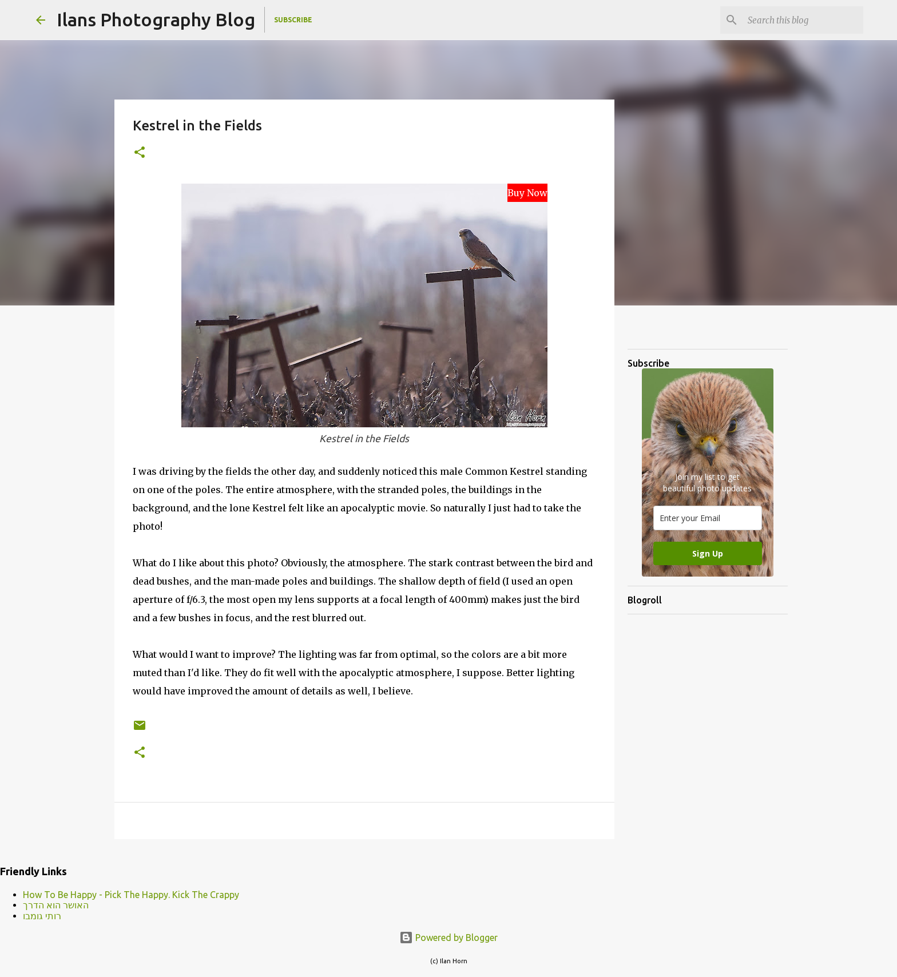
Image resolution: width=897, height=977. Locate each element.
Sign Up (707, 553)
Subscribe (293, 19)
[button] (139, 153)
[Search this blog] (803, 20)
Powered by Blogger (448, 937)
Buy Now (527, 192)
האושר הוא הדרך (56, 905)
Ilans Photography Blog (156, 19)
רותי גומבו (42, 916)
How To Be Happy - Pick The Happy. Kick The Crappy (131, 894)
